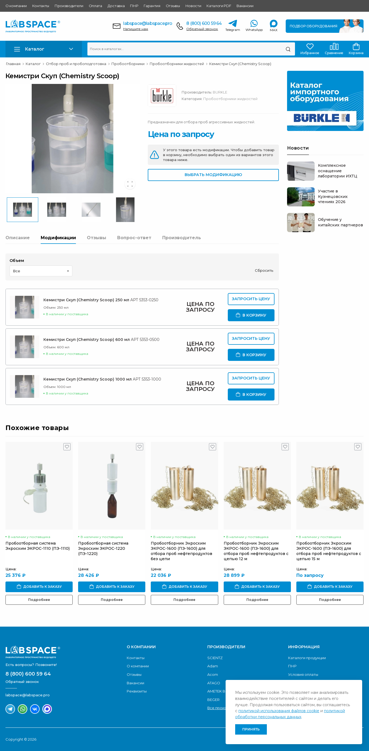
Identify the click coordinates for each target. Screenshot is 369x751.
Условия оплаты (303, 674)
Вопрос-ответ (134, 237)
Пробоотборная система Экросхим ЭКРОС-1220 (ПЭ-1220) (103, 548)
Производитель (181, 237)
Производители (69, 6)
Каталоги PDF (218, 6)
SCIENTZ (215, 658)
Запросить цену (251, 298)
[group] (72, 138)
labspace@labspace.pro (147, 23)
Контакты (40, 6)
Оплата (95, 6)
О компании (16, 6)
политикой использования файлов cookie (278, 710)
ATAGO (213, 683)
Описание (17, 237)
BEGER (213, 699)
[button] (43, 49)
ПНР (134, 6)
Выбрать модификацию (213, 174)
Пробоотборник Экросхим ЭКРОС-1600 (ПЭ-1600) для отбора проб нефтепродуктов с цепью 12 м (256, 551)
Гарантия (152, 6)
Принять (251, 729)
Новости (193, 6)
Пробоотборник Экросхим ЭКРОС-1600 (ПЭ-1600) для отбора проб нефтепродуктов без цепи (181, 551)
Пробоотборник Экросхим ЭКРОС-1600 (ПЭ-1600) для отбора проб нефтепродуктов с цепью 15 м (328, 551)
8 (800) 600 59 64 (204, 23)
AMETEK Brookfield (224, 691)
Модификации (58, 237)
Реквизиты (137, 691)
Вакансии (245, 6)
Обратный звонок (202, 29)
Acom (212, 674)
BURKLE (220, 92)
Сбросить (264, 270)
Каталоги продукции (307, 658)
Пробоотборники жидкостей (230, 99)
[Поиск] (288, 48)
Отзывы (173, 6)
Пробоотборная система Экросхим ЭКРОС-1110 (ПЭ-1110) (37, 546)
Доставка (116, 6)
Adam (212, 666)
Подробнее (39, 600)
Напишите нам (135, 29)
